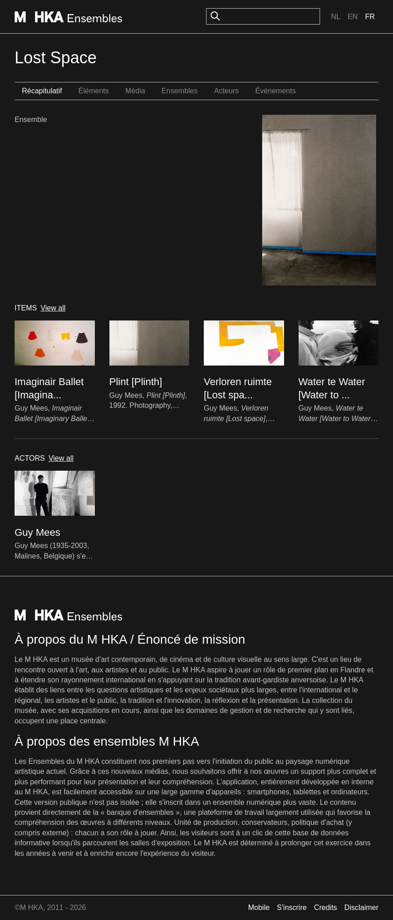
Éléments (93, 91)
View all (53, 308)
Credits (325, 907)
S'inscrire (291, 907)
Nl (335, 16)
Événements (275, 91)
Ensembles (179, 91)
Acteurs (226, 91)
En (352, 16)
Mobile (258, 907)
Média (135, 91)
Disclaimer (361, 907)
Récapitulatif (42, 91)
